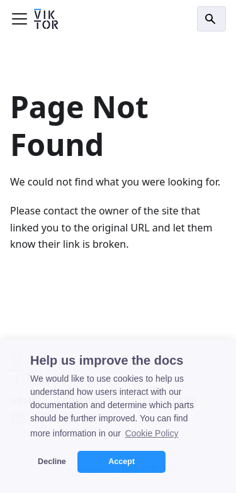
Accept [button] (121, 461)
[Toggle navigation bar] (19, 18)
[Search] (211, 18)
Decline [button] (52, 461)
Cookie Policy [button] (152, 433)
